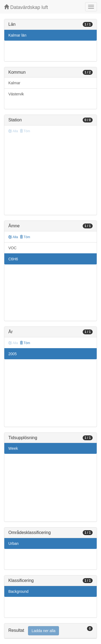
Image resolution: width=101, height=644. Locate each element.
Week (13, 448)
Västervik (16, 94)
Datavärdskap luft (26, 7)
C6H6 (13, 259)
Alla (13, 237)
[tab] (50, 630)
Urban (13, 543)
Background (18, 591)
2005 (12, 354)
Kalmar (14, 83)
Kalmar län (17, 35)
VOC (12, 248)
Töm (25, 237)
